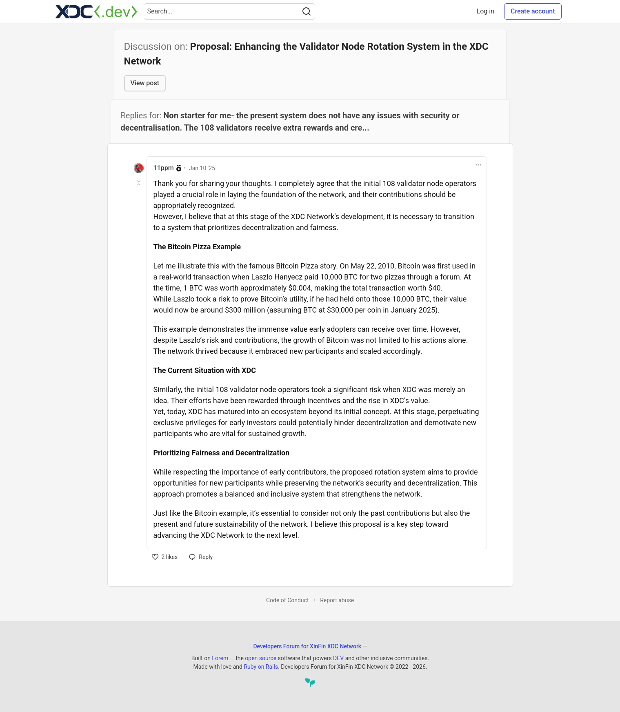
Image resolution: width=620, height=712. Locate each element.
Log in (485, 11)
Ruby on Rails (261, 666)
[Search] (306, 11)
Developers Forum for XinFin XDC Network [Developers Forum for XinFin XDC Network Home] (307, 646)
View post (145, 83)
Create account (533, 11)
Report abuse (337, 600)
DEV (338, 658)
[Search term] (229, 11)
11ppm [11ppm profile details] (163, 168)
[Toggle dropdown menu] (478, 164)
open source (260, 658)
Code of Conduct (287, 600)
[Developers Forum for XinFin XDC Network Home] (96, 11)
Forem (220, 658)
